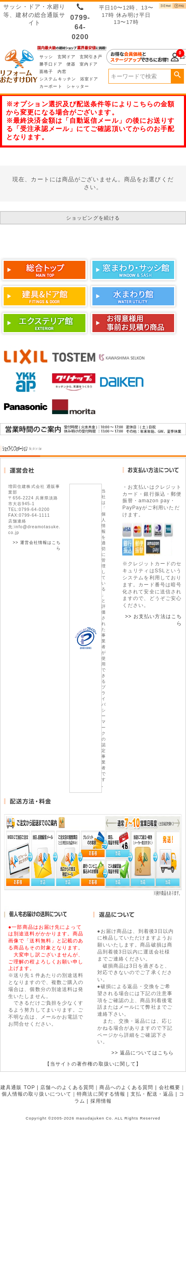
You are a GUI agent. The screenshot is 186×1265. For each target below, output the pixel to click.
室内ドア (89, 64)
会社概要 (169, 1087)
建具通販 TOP (17, 1087)
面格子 (46, 71)
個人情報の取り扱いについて (36, 1094)
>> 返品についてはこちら (142, 1053)
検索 (177, 75)
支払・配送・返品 (152, 1094)
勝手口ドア (50, 64)
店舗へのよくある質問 (67, 1087)
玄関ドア (66, 56)
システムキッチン (57, 79)
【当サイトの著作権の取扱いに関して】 (93, 1064)
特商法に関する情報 (101, 1094)
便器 (71, 64)
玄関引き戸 (91, 56)
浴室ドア (89, 79)
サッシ (46, 56)
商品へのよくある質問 (126, 1087)
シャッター (78, 86)
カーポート (50, 86)
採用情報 (101, 1101)
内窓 (62, 71)
